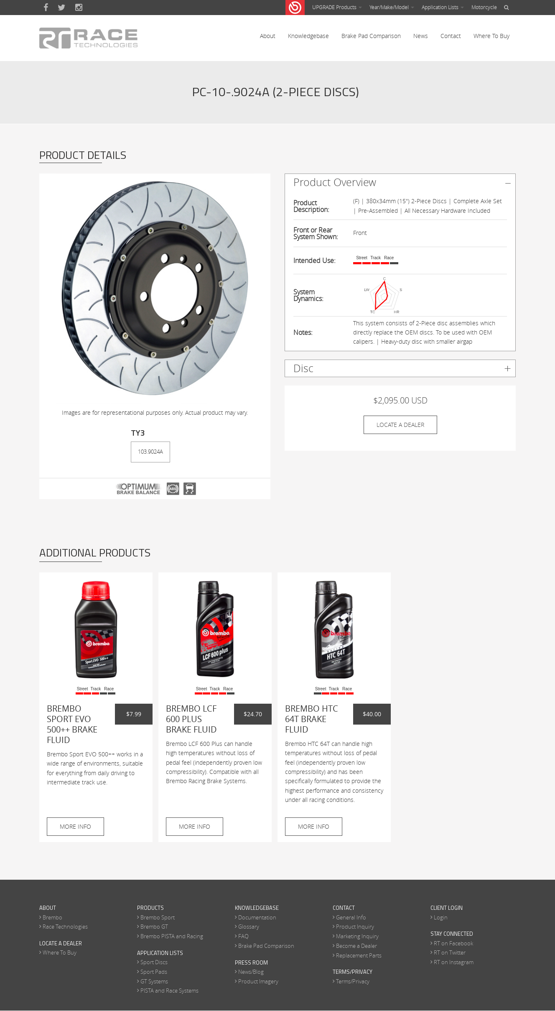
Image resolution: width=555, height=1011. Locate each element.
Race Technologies (65, 927)
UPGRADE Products (337, 7)
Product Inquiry (355, 927)
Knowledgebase (308, 37)
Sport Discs (154, 962)
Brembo (52, 917)
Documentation (257, 917)
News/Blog (251, 971)
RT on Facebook (453, 943)
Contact (450, 37)
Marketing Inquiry (357, 936)
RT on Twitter (450, 953)
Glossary (248, 927)
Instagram (78, 7)
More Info (75, 826)
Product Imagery (258, 981)
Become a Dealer (356, 946)
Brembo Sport (157, 917)
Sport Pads (153, 971)
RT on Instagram (454, 962)
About (267, 37)
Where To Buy (491, 37)
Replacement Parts (359, 955)
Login (441, 917)
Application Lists (443, 7)
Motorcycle (484, 7)
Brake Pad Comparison (371, 37)
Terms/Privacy (352, 981)
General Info (351, 917)
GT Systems (154, 981)
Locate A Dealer (400, 425)
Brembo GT (154, 927)
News (420, 37)
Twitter (62, 7)
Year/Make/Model (391, 7)
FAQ (243, 936)
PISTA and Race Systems (169, 991)
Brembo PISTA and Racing (171, 936)
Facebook (45, 7)
